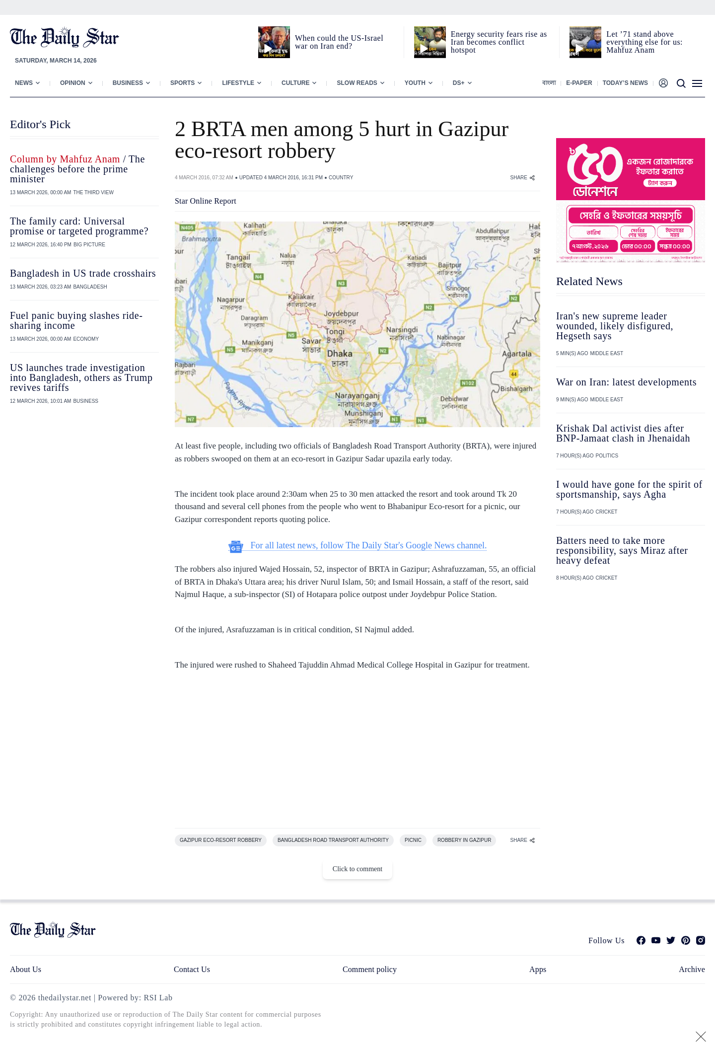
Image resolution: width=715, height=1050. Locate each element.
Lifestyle (238, 82)
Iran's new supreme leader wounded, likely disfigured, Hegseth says (614, 325)
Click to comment (357, 869)
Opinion (72, 82)
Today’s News (625, 82)
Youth (415, 82)
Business (128, 82)
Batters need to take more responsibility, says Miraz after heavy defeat (622, 550)
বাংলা (549, 82)
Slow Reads (357, 82)
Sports (182, 82)
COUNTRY (341, 177)
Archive (692, 969)
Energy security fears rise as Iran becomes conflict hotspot (499, 42)
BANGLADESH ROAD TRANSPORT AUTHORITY (333, 840)
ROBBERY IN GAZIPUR (464, 840)
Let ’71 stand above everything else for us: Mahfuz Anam (644, 42)
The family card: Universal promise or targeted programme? (79, 226)
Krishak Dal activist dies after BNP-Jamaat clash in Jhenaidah (623, 433)
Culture (295, 82)
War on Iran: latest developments (626, 381)
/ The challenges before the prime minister (77, 168)
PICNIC (413, 840)
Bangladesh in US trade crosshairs (83, 273)
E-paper (579, 82)
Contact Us (192, 969)
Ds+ (459, 82)
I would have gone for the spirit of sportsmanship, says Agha (629, 489)
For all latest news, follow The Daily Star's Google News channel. (357, 545)
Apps (537, 969)
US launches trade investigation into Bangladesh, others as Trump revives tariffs (81, 377)
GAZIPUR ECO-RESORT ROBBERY (221, 840)
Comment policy (370, 969)
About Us (25, 969)
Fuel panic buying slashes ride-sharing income (76, 320)
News (24, 82)
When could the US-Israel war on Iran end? (339, 42)
